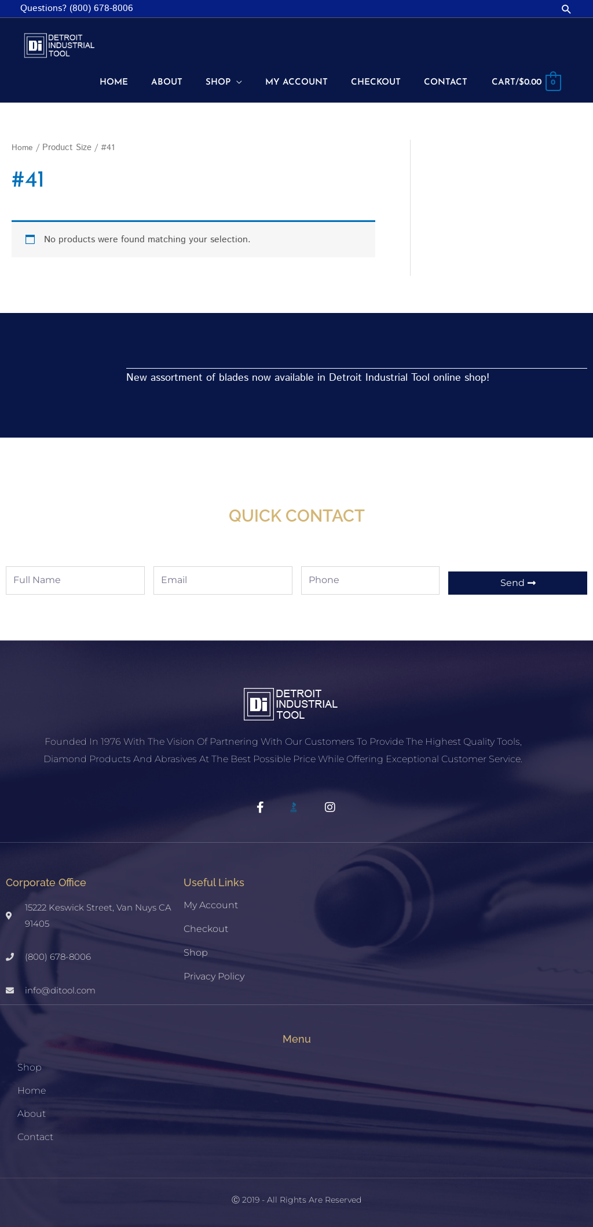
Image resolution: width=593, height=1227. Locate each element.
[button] (567, 9)
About (31, 1110)
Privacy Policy (214, 973)
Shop (196, 949)
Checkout (206, 925)
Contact (35, 1133)
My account (211, 902)
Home (23, 145)
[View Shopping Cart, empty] (524, 81)
